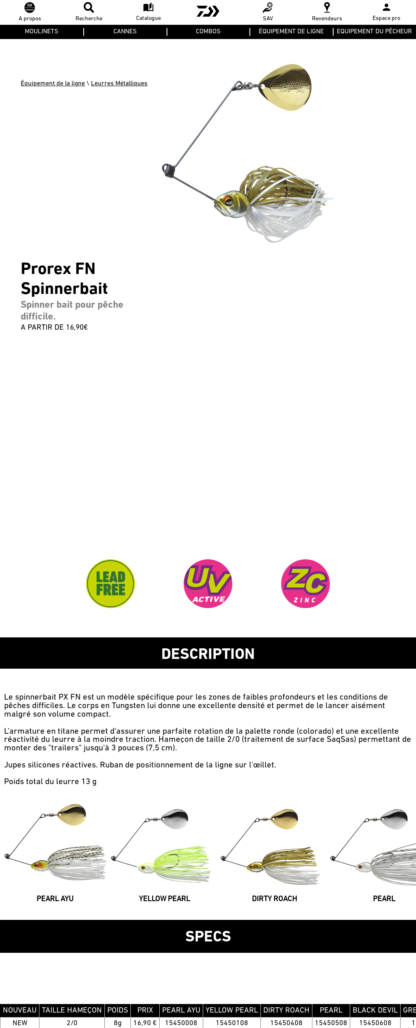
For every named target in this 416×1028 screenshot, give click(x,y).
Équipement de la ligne (53, 83)
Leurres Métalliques (119, 83)
